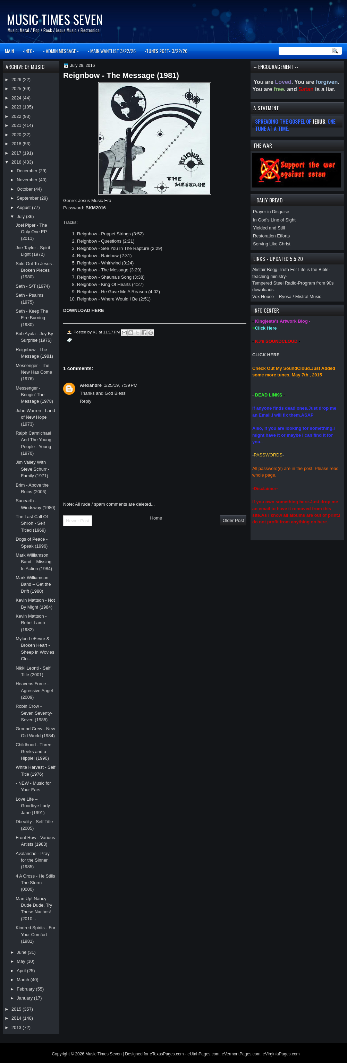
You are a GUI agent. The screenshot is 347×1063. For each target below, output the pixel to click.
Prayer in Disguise (271, 211)
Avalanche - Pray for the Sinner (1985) (33, 860)
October (25, 189)
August (24, 207)
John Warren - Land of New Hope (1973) (35, 417)
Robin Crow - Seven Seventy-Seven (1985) (34, 713)
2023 (17, 107)
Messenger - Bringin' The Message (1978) (34, 394)
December (28, 170)
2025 (17, 88)
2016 (17, 162)
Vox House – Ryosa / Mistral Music (286, 296)
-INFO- (28, 50)
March (23, 979)
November (28, 179)
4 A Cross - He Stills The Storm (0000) (35, 882)
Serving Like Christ (271, 243)
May (21, 961)
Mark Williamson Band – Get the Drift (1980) (33, 584)
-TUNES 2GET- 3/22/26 (165, 50)
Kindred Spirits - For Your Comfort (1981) (35, 934)
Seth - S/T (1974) (33, 286)
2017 (17, 153)
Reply (85, 401)
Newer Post (77, 520)
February (26, 989)
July (21, 216)
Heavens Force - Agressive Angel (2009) (34, 690)
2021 (17, 125)
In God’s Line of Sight (274, 220)
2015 (17, 1009)
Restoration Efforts (271, 235)
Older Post (233, 520)
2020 (17, 134)
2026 (17, 79)
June (22, 952)
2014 (17, 1018)
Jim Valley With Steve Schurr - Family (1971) (32, 469)
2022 (17, 116)
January (25, 998)
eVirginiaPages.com (281, 1054)
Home (156, 518)
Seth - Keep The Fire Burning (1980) (32, 317)
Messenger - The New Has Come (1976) (34, 372)
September (28, 198)
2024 (17, 98)
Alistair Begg (264, 269)
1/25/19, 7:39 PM (120, 385)
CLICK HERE (266, 354)
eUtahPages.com (203, 1054)
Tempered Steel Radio (274, 283)
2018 (17, 143)
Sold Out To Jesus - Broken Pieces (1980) (35, 270)
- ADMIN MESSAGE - (61, 50)
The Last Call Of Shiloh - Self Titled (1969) (32, 523)
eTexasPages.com (167, 1054)
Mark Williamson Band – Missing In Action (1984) (34, 561)
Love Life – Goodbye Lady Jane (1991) (33, 805)
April (22, 970)
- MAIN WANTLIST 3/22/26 (111, 50)
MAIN (9, 50)
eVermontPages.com (241, 1054)
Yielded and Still (269, 227)
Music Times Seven (55, 19)
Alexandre (91, 385)
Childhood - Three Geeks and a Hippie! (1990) (33, 751)
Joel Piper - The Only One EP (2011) (31, 232)
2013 (17, 1027)
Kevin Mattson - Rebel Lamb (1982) (31, 622)
